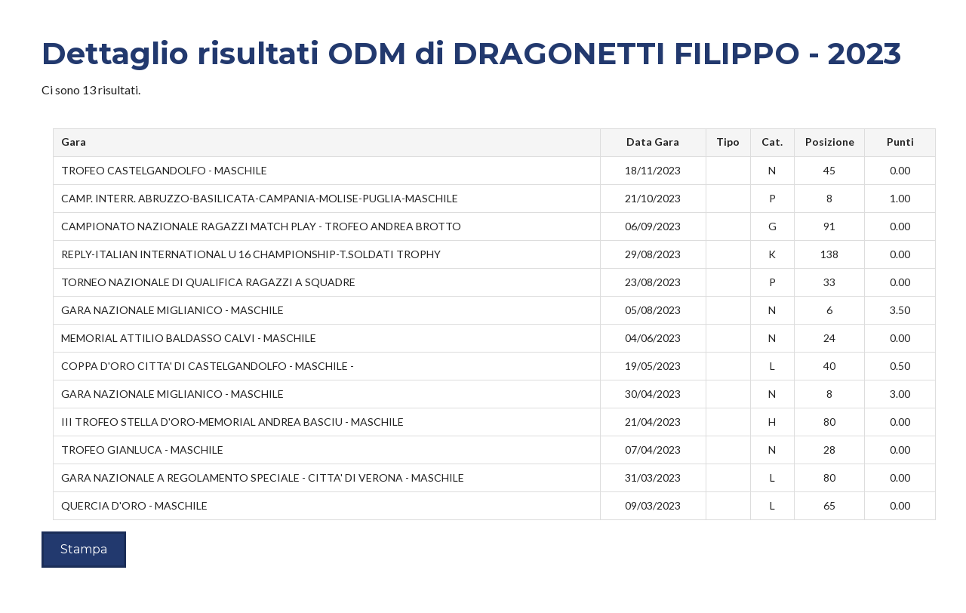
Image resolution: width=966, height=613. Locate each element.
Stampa (83, 549)
